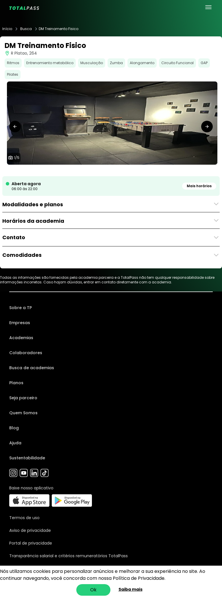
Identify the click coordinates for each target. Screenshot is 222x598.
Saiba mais (131, 589)
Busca (26, 29)
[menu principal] (208, 7)
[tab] (102, 170)
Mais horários (199, 185)
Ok (93, 589)
